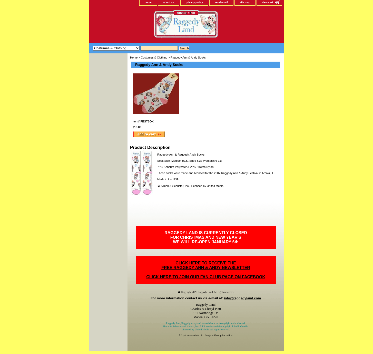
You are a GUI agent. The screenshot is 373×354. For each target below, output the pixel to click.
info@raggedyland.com (242, 298)
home (148, 2)
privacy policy (194, 2)
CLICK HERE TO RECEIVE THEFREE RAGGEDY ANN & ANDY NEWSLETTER (205, 265)
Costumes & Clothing (154, 57)
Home (134, 57)
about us (168, 2)
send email (221, 2)
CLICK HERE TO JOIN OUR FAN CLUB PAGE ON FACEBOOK (205, 277)
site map (245, 2)
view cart (267, 2)
